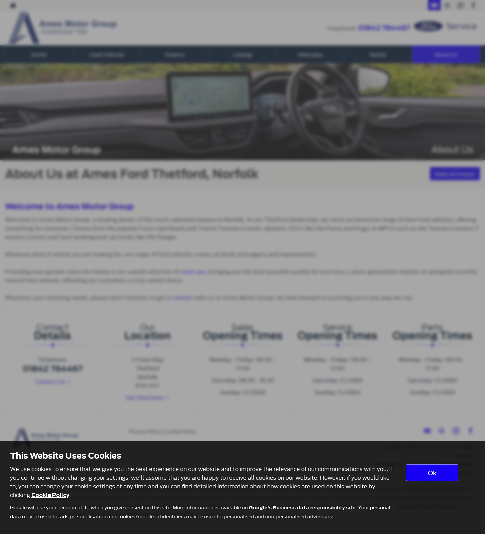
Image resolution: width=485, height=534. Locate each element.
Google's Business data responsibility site (302, 507)
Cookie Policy (50, 495)
